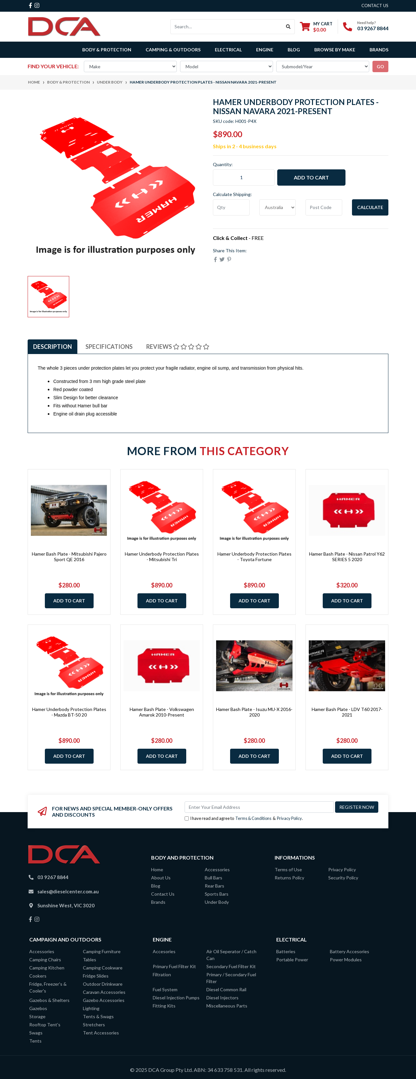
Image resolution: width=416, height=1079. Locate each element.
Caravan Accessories (104, 992)
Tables (89, 959)
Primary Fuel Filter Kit (174, 966)
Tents (35, 1041)
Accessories (217, 869)
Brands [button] (379, 49)
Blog (294, 49)
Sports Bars (216, 894)
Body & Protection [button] (106, 49)
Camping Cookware (103, 967)
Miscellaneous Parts (226, 1005)
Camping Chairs (45, 959)
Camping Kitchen (46, 967)
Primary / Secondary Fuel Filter (231, 978)
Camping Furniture (102, 951)
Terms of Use (288, 869)
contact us (374, 5)
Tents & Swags (98, 1016)
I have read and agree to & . (244, 818)
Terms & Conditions (253, 818)
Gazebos (38, 1008)
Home (157, 869)
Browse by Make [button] (334, 49)
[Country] (277, 207)
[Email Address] (259, 807)
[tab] (52, 346)
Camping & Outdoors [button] (173, 49)
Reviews (177, 346)
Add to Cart (311, 177)
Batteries (285, 951)
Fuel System (165, 989)
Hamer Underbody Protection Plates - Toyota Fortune (254, 556)
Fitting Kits (164, 1005)
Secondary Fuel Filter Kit (231, 966)
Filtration (162, 974)
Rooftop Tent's (44, 1024)
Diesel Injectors (222, 997)
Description (52, 346)
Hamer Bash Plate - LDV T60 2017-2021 (347, 711)
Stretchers (94, 1024)
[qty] (231, 207)
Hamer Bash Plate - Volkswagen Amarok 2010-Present (162, 711)
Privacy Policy (289, 818)
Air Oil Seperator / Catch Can (231, 955)
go (380, 66)
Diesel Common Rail (226, 989)
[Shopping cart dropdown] (316, 26)
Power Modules (346, 959)
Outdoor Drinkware (103, 984)
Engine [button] (264, 49)
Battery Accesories (349, 951)
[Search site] (288, 26)
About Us (161, 877)
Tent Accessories (101, 1032)
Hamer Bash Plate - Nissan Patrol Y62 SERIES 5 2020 (347, 556)
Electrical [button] (228, 49)
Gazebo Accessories (103, 1000)
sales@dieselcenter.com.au (68, 891)
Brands (158, 902)
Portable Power (292, 959)
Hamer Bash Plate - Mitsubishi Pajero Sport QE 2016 (69, 556)
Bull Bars (213, 877)
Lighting (91, 1008)
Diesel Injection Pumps (176, 997)
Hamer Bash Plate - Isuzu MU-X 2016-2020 (254, 711)
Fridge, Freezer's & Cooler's (48, 987)
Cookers (37, 976)
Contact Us (163, 894)
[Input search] (226, 26)
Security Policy (343, 877)
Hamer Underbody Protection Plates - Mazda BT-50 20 (69, 711)
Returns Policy (289, 877)
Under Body (217, 902)
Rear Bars (214, 885)
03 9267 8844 (372, 28)
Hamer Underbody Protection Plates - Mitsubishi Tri (162, 556)
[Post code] (324, 207)
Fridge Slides (96, 976)
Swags (36, 1032)
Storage (37, 1016)
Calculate (370, 207)
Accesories (164, 951)
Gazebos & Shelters (49, 1000)
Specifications (109, 346)
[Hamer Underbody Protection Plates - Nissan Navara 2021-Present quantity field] (244, 177)
